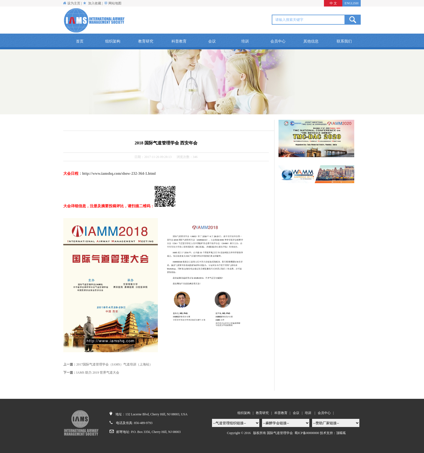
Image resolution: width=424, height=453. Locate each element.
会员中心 (278, 41)
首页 (80, 41)
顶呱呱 (341, 433)
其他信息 (311, 41)
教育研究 (145, 41)
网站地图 (114, 3)
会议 (212, 41)
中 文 (333, 3)
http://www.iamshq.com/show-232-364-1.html (119, 173)
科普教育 (179, 41)
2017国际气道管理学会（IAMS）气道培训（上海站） (114, 364)
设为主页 (71, 3)
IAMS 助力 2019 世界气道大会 (97, 372)
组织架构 (112, 41)
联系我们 (344, 41)
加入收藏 (94, 3)
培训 (245, 41)
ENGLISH (351, 3)
